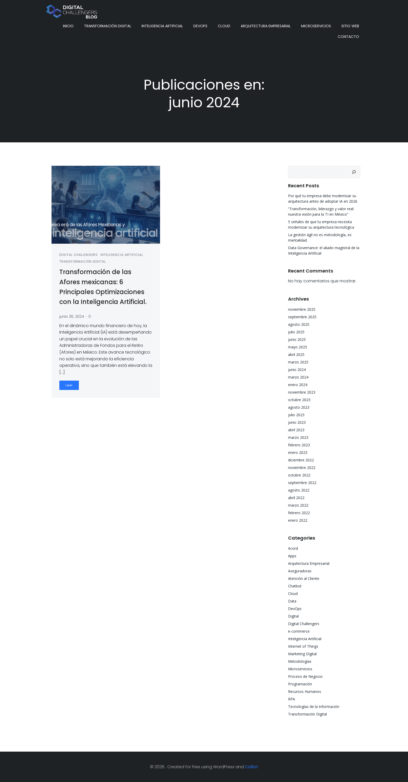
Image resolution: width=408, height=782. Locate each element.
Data (292, 601)
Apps (292, 555)
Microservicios (316, 26)
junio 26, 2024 (71, 316)
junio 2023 (297, 422)
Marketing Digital (302, 653)
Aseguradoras (299, 570)
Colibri (251, 767)
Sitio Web (350, 26)
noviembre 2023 (301, 392)
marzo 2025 (298, 362)
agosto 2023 (298, 407)
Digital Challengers (78, 255)
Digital (293, 616)
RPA (291, 699)
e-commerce (299, 631)
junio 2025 (297, 339)
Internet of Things (303, 646)
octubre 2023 (299, 399)
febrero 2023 (299, 444)
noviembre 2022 (301, 467)
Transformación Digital (107, 26)
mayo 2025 (297, 346)
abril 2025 (296, 354)
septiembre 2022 (302, 482)
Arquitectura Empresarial (266, 26)
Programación (300, 683)
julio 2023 (296, 414)
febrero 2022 (299, 512)
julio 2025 (296, 331)
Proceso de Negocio (305, 676)
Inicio (68, 26)
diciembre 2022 (301, 460)
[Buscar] (354, 172)
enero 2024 (297, 384)
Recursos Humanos (304, 691)
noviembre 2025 (301, 309)
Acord (293, 548)
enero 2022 (297, 520)
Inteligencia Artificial (162, 26)
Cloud (224, 26)
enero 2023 (297, 452)
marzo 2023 (298, 437)
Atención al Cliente (303, 578)
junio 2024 (297, 369)
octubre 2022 (299, 475)
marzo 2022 (298, 505)
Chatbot (295, 586)
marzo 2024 (298, 377)
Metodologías (299, 661)
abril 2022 (296, 497)
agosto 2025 (298, 324)
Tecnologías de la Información (313, 706)
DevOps (200, 26)
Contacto (348, 36)
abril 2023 (296, 429)
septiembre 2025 (302, 316)
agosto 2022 (298, 490)
